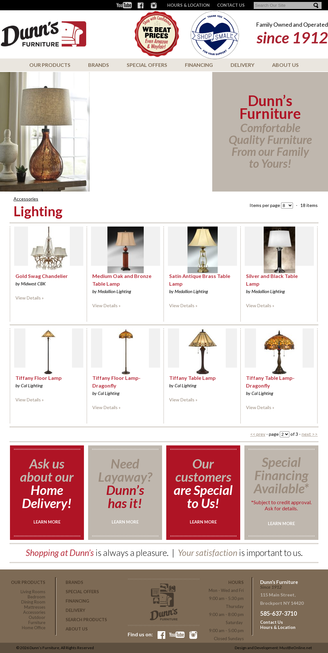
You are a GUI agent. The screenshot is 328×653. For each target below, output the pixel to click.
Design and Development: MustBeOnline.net (273, 647)
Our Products (49, 65)
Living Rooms (33, 591)
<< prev (257, 434)
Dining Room (33, 601)
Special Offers (147, 65)
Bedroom (36, 596)
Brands (98, 65)
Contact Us (271, 622)
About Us (285, 65)
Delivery (242, 65)
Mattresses (34, 607)
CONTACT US (231, 5)
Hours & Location (188, 5)
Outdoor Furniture (36, 620)
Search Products (86, 619)
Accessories (26, 198)
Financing (199, 65)
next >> (310, 434)
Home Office (33, 627)
